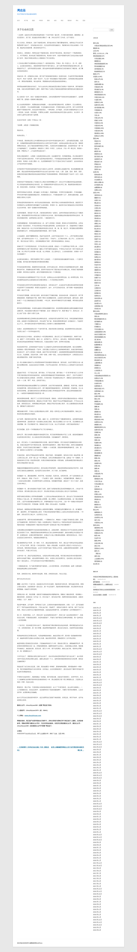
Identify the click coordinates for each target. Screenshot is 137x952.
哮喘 (95, 502)
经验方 (96, 120)
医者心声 (97, 79)
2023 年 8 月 (97, 690)
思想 (84, 20)
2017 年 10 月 (97, 865)
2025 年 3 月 (97, 641)
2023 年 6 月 (97, 695)
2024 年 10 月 (97, 654)
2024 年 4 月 (97, 669)
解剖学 (96, 151)
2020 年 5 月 (97, 791)
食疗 (95, 520)
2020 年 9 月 (97, 780)
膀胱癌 (96, 412)
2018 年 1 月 (97, 860)
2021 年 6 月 (97, 757)
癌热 (95, 460)
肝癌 (95, 466)
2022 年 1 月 (97, 739)
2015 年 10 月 (97, 925)
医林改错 (97, 174)
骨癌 (95, 471)
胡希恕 (96, 254)
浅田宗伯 (97, 195)
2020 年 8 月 (97, 783)
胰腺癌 (96, 455)
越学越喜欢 (96, 582)
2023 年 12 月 (97, 680)
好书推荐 (97, 185)
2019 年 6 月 (97, 819)
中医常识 (97, 123)
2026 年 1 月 (97, 615)
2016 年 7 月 (97, 901)
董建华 (96, 198)
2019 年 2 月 (97, 829)
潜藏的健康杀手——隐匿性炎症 (103, 584)
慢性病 (69, 20)
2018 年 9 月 (97, 842)
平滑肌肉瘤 (97, 381)
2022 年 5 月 (97, 729)
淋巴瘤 (96, 448)
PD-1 (96, 373)
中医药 (41, 20)
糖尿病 (96, 504)
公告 (94, 51)
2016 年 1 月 (97, 917)
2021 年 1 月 (97, 770)
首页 (18, 20)
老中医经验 (97, 107)
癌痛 (95, 458)
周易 (97, 553)
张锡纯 (96, 216)
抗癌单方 (97, 102)
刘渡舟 (96, 221)
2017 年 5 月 (97, 878)
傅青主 (96, 223)
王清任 (96, 208)
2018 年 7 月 (97, 847)
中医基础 (97, 110)
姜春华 (96, 283)
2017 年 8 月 (97, 870)
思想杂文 (97, 548)
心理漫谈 (97, 530)
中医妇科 (97, 87)
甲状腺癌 (97, 404)
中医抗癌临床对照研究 (101, 375)
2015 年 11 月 (97, 922)
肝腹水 (96, 507)
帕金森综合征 (98, 71)
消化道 (96, 167)
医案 (33, 20)
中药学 (96, 112)
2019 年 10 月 (97, 809)
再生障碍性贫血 (99, 355)
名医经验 (97, 306)
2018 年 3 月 (97, 858)
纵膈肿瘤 (97, 344)
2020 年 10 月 (97, 778)
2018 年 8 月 (97, 845)
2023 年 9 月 (97, 687)
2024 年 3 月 (97, 672)
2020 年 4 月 (97, 793)
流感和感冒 (97, 84)
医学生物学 (97, 146)
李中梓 (96, 272)
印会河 (96, 265)
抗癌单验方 (97, 391)
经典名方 (97, 136)
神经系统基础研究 (100, 63)
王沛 (95, 285)
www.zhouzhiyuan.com (33, 715)
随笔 (95, 540)
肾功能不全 (97, 89)
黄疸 (95, 316)
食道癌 (96, 463)
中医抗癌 (97, 473)
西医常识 (97, 154)
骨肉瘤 (96, 445)
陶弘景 (96, 203)
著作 (94, 43)
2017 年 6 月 (97, 876)
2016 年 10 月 (97, 894)
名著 (94, 172)
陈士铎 (96, 228)
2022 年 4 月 (97, 731)
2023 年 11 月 (97, 682)
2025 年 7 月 (97, 631)
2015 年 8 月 (97, 930)
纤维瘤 (96, 326)
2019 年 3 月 (97, 827)
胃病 (95, 491)
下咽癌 (96, 324)
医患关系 (97, 352)
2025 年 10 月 (97, 623)
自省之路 (97, 543)
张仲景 (96, 303)
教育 (95, 535)
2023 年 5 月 (97, 698)
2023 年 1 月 (97, 708)
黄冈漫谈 (97, 561)
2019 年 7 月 (97, 816)
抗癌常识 (97, 422)
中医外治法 (97, 97)
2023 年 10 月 (97, 685)
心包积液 (97, 370)
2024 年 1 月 (97, 677)
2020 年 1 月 (97, 801)
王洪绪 (96, 290)
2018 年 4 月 (97, 855)
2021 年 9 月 (97, 749)
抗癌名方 (97, 378)
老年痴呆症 (97, 69)
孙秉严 (96, 277)
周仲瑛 (96, 218)
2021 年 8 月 (97, 752)
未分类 (95, 564)
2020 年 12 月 (97, 772)
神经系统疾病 (97, 56)
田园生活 (97, 533)
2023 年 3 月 (97, 703)
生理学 (96, 143)
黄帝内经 (97, 177)
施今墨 (96, 259)
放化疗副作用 (98, 357)
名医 (55, 20)
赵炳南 (96, 226)
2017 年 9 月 (97, 868)
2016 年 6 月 (97, 904)
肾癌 (95, 409)
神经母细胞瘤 (98, 337)
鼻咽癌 (96, 424)
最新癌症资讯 (98, 427)
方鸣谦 (96, 275)
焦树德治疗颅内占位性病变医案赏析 (104, 589)
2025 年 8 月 (97, 628)
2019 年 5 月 (97, 821)
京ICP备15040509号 (23, 943)
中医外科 (97, 125)
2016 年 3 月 (97, 912)
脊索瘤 (96, 365)
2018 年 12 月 (97, 834)
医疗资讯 (97, 156)
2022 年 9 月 (97, 718)
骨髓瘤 (96, 347)
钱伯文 (96, 234)
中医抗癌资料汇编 (100, 314)
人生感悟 (43, 733)
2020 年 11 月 (97, 775)
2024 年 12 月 (97, 649)
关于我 (26, 20)
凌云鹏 (96, 247)
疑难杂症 (97, 489)
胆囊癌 (96, 350)
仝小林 (96, 249)
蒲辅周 (96, 270)
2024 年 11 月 (97, 651)
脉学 (95, 82)
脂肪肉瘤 (97, 342)
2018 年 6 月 (97, 850)
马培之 (96, 267)
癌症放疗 (97, 161)
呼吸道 (96, 164)
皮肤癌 (96, 450)
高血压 (96, 141)
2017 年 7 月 (97, 873)
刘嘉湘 (96, 210)
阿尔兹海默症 (98, 66)
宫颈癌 (96, 432)
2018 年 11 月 (97, 837)
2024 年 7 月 (97, 662)
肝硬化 (96, 494)
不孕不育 (97, 481)
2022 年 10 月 (97, 716)
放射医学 (97, 159)
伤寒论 (96, 190)
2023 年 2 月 (97, 705)
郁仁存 (96, 280)
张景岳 (96, 257)
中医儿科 (97, 118)
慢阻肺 (95, 48)
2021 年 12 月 (97, 742)
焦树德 (96, 262)
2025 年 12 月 (97, 618)
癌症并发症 (97, 388)
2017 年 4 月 (97, 881)
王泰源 (96, 288)
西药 (95, 149)
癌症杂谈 (97, 419)
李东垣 (96, 308)
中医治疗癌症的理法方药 (102, 45)
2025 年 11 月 (97, 620)
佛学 (95, 556)
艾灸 (95, 115)
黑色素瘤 (97, 453)
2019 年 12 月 (97, 803)
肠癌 (95, 468)
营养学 (96, 169)
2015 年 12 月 (97, 919)
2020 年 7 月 (97, 785)
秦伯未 (96, 213)
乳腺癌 (96, 442)
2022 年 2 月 (97, 736)
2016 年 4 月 (97, 909)
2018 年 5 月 (97, 852)
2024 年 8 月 (97, 659)
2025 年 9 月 (97, 626)
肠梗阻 (96, 401)
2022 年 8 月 (97, 721)
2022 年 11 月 (97, 713)
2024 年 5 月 (97, 667)
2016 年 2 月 (97, 914)
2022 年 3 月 (97, 734)
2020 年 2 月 (97, 798)
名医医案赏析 (98, 332)
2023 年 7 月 (97, 693)
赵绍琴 (96, 301)
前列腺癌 (97, 321)
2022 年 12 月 (97, 711)
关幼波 (96, 205)
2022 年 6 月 (97, 726)
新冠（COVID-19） (99, 53)
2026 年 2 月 (97, 613)
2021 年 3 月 (97, 765)
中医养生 (97, 522)
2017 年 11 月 (97, 863)
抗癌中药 (97, 105)
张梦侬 (96, 295)
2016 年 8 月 (97, 899)
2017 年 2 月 (97, 883)
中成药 (96, 100)
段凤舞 (96, 293)
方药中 (96, 241)
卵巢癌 (96, 417)
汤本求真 (97, 298)
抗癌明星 (97, 386)
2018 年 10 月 (97, 839)
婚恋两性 (97, 528)
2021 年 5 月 (97, 760)
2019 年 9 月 (97, 811)
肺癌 (95, 435)
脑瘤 (95, 406)
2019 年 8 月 (97, 814)
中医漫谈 (97, 128)
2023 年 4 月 (97, 700)
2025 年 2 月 (97, 644)
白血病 (96, 383)
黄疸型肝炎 (97, 497)
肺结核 (96, 499)
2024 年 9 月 (97, 656)
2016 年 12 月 (97, 888)
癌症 (62, 20)
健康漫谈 (97, 512)
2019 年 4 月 (97, 824)
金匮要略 (97, 187)
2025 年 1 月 (97, 646)
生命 (55, 733)
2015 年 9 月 (97, 927)
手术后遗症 (97, 329)
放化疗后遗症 (98, 334)
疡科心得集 (97, 182)
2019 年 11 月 (97, 806)
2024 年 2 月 (97, 674)
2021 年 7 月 (97, 754)
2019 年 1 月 (97, 832)
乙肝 (95, 486)
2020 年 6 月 (97, 788)
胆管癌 (96, 368)
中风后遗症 (97, 58)
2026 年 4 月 (97, 607)
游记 (95, 546)
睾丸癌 (96, 414)
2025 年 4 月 (97, 638)
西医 (48, 20)
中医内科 (97, 130)
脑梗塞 (96, 61)
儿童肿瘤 (97, 363)
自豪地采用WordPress (35, 943)
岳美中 (96, 200)
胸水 (95, 399)
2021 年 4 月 (97, 762)
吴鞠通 (96, 231)
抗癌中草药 (97, 396)
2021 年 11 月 (97, 744)
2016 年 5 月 (97, 907)
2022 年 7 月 (97, 723)
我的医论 (97, 133)
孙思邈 (96, 252)
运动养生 (97, 517)
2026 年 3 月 (97, 610)
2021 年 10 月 (97, 747)
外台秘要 (97, 179)
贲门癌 (96, 339)
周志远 (21, 10)
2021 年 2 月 (97, 767)
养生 (77, 20)
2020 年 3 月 (97, 796)
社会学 (96, 538)
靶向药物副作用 (99, 319)
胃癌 (95, 440)
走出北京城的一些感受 (100, 595)
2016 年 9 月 (97, 896)
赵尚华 (96, 236)
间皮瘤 (96, 437)
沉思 (59, 733)
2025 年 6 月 (97, 633)
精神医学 (97, 92)
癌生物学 (97, 360)
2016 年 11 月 (97, 891)
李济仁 (96, 244)
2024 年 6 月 (97, 664)
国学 (95, 551)
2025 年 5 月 (97, 636)
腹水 (95, 393)
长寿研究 (97, 515)
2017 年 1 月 (97, 886)
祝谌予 (96, 239)
